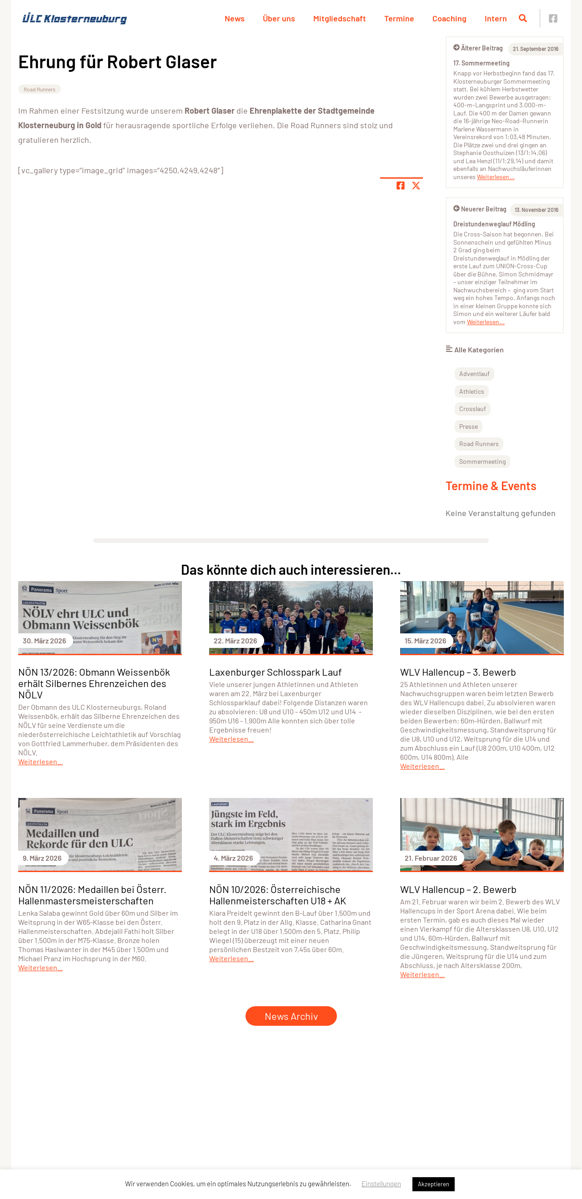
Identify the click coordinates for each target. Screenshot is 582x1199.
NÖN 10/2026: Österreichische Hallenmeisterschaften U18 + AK (277, 894)
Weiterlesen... (496, 177)
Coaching (449, 18)
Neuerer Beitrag (480, 209)
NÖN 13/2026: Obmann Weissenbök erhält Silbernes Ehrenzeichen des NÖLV (94, 683)
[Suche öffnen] (523, 18)
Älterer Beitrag (478, 48)
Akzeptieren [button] (433, 1184)
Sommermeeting (482, 461)
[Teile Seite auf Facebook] (400, 185)
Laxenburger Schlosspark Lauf (275, 671)
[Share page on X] (416, 185)
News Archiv (291, 1016)
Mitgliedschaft (339, 18)
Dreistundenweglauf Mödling (494, 224)
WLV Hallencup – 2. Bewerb (458, 889)
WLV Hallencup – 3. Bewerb (458, 671)
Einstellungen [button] (381, 1183)
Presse (468, 426)
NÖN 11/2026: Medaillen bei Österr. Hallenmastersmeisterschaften (92, 894)
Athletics (471, 391)
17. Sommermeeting (481, 63)
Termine (399, 18)
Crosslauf (472, 408)
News (235, 18)
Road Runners (39, 89)
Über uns (279, 18)
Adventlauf (474, 373)
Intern (496, 18)
